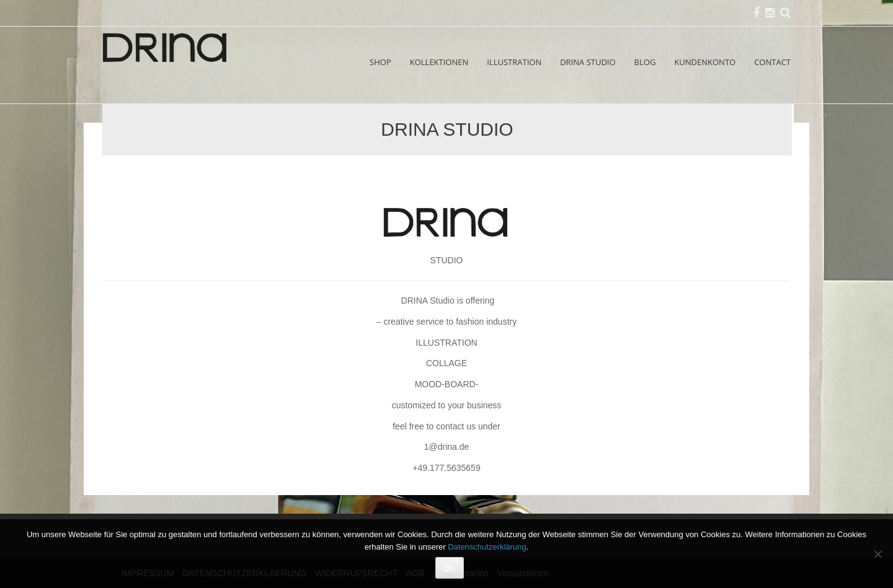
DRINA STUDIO (587, 62)
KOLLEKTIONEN (439, 62)
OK (450, 568)
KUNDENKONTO (704, 62)
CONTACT (772, 62)
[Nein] (877, 554)
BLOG (645, 62)
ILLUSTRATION (514, 62)
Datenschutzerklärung (487, 546)
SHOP (380, 62)
